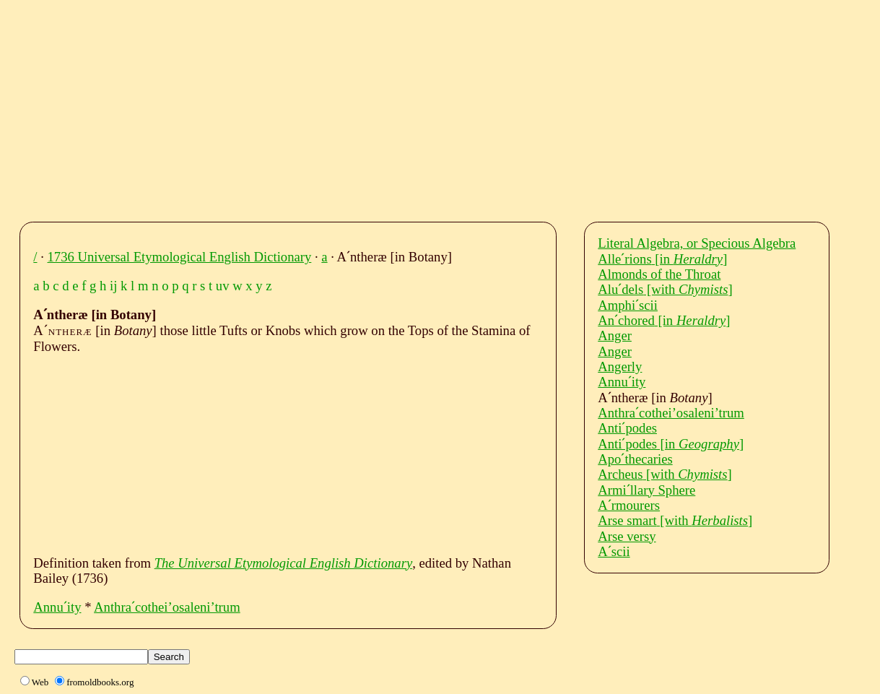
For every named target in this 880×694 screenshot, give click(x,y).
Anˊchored (664, 320)
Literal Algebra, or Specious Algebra (697, 243)
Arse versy (626, 536)
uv (223, 285)
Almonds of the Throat (659, 274)
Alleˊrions (662, 258)
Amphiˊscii (628, 305)
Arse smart (675, 520)
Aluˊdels (665, 289)
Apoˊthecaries (635, 459)
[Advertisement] (453, 107)
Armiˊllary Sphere (646, 490)
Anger (615, 335)
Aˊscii (613, 551)
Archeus (665, 474)
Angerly (620, 366)
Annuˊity (57, 607)
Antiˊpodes (627, 427)
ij (113, 285)
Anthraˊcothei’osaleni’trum (167, 607)
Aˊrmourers (629, 505)
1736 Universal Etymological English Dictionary (180, 256)
